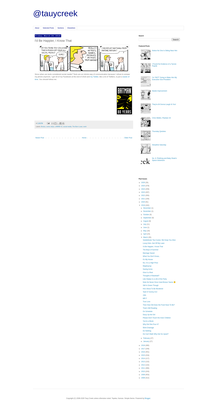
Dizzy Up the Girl (149, 315)
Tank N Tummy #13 (150, 292)
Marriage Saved (149, 253)
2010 (143, 371)
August (146, 221)
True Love (146, 302)
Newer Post (39, 138)
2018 (143, 345)
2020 (143, 202)
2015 (143, 355)
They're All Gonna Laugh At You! (164, 104)
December (147, 208)
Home (84, 138)
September (147, 218)
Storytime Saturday (159, 145)
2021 (143, 199)
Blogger (147, 398)
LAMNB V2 (58, 126)
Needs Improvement (159, 91)
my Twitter (94, 77)
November (147, 211)
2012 (143, 365)
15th (144, 295)
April (145, 234)
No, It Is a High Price (150, 263)
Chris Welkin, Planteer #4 (161, 118)
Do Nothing (147, 331)
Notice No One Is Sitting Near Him (164, 51)
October (146, 215)
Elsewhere (71, 28)
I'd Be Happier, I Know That (153, 247)
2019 (143, 205)
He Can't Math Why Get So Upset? (156, 334)
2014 (143, 358)
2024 (143, 189)
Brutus (43, 126)
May (145, 231)
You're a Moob (148, 321)
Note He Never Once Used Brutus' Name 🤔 (159, 282)
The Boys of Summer (150, 250)
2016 (143, 352)
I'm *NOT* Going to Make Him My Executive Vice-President (164, 78)
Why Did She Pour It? (151, 324)
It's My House (148, 259)
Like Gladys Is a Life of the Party (155, 279)
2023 (143, 192)
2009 (143, 375)
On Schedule (147, 311)
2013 (143, 362)
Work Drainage (148, 328)
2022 (143, 195)
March (145, 237)
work (84, 126)
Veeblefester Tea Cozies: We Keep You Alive (159, 240)
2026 (143, 183)
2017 (143, 349)
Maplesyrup (147, 266)
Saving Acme (148, 269)
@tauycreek (55, 13)
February (146, 338)
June (145, 227)
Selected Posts (48, 28)
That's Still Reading (150, 308)
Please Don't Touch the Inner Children (157, 318)
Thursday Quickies (159, 131)
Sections (60, 28)
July (145, 224)
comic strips (50, 126)
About (37, 28)
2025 (143, 186)
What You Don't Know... (151, 256)
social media (67, 126)
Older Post (128, 138)
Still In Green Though (150, 285)
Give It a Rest (148, 272)
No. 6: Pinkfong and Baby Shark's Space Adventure (164, 159)
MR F (145, 298)
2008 (143, 378)
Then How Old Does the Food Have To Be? (159, 305)
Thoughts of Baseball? (151, 276)
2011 (143, 368)
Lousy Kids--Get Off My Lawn (154, 243)
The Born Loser (77, 126)
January (146, 341)
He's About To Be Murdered (153, 289)
